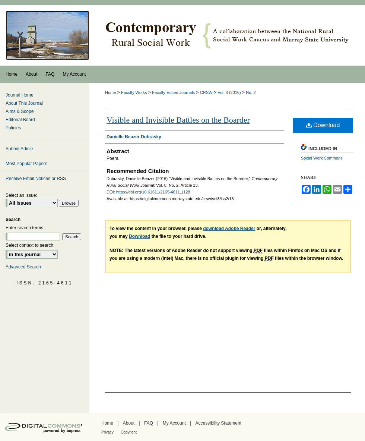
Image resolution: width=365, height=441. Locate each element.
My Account (174, 423)
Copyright (129, 432)
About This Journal (24, 103)
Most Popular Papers (26, 163)
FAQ (148, 423)
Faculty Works (134, 92)
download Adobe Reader (229, 228)
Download (323, 125)
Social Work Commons (322, 158)
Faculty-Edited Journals (173, 92)
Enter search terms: (25, 227)
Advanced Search (23, 267)
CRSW (206, 92)
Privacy (107, 432)
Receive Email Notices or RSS (36, 178)
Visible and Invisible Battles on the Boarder (178, 120)
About (128, 423)
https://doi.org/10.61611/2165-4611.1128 (153, 192)
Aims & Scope (20, 111)
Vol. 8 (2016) (229, 92)
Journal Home (20, 95)
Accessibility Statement (218, 423)
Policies (13, 127)
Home (110, 92)
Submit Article (19, 148)
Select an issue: (21, 195)
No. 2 (251, 92)
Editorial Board (20, 119)
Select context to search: (30, 245)
